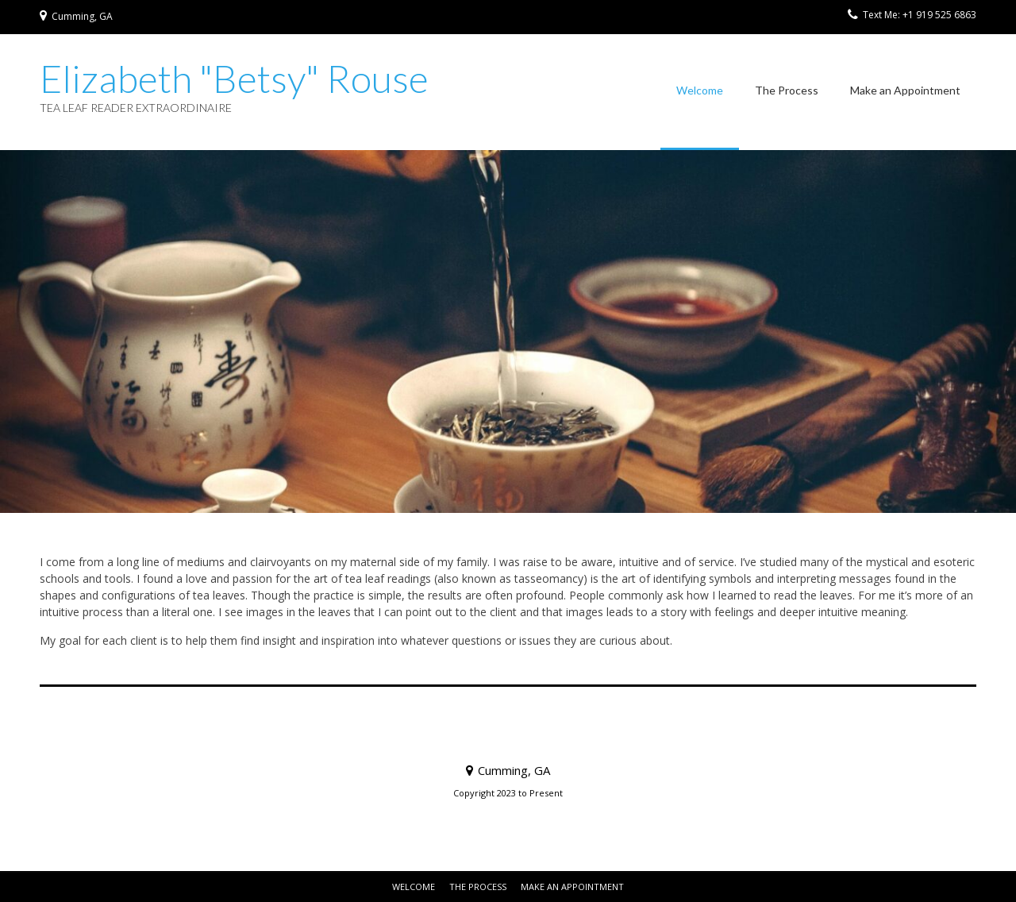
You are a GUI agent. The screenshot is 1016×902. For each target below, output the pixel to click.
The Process (786, 90)
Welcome (699, 90)
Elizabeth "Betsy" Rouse (234, 79)
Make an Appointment (905, 90)
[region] (508, 331)
